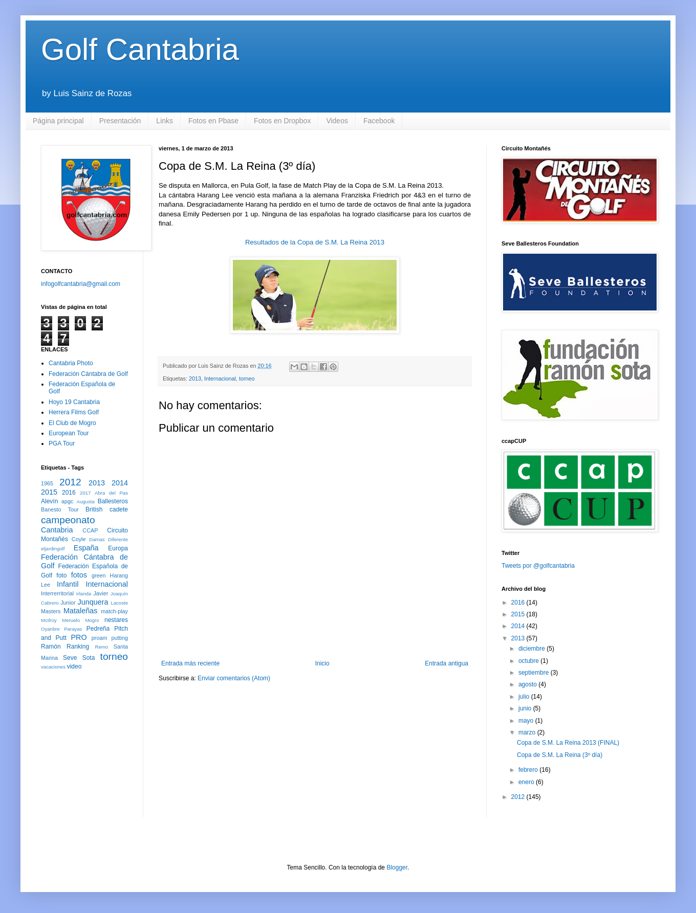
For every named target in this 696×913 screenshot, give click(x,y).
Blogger (396, 867)
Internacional (220, 378)
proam (99, 638)
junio (525, 708)
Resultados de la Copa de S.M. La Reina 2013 (314, 242)
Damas (96, 539)
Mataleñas (80, 611)
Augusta (86, 501)
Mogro (92, 620)
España (86, 548)
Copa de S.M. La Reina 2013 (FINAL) (568, 742)
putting (120, 638)
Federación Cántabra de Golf (88, 373)
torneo (247, 378)
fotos (79, 575)
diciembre (532, 648)
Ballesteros (113, 501)
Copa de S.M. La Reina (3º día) (559, 755)
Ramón (51, 646)
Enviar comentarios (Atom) (234, 678)
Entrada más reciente (190, 663)
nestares (116, 619)
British (93, 509)
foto (61, 575)
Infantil (67, 584)
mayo (526, 720)
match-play (114, 611)
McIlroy (49, 620)
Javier (100, 593)
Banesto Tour (60, 509)
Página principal (58, 121)
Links (164, 121)
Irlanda (83, 593)
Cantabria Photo (71, 363)
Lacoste (119, 603)
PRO (78, 637)
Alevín (49, 501)
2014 (120, 483)
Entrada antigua (446, 663)
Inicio (322, 663)
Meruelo (71, 620)
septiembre (534, 672)
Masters (50, 611)
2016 (69, 492)
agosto (528, 684)
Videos (337, 121)
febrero (528, 769)
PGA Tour (62, 443)
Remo (101, 647)
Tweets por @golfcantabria (538, 565)
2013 (195, 378)
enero (527, 782)
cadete (119, 509)
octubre (529, 660)
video (74, 666)
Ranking (78, 646)
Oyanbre (50, 629)
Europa (118, 548)
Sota (88, 657)
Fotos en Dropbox (282, 121)
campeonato (68, 520)
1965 (47, 483)
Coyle (79, 539)
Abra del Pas (111, 493)
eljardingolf (52, 548)
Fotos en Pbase (213, 121)
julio (524, 696)
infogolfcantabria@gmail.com (80, 283)
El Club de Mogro (72, 423)
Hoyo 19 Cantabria (74, 402)
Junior (67, 602)
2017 (85, 493)
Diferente (118, 539)
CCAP (90, 530)
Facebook (379, 121)
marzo (527, 732)
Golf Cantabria (140, 49)
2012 (70, 482)
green (99, 575)
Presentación (120, 121)
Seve (70, 657)
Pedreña (98, 628)
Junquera (93, 602)
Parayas (73, 629)
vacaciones (53, 667)
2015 (49, 492)
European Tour (69, 433)
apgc (67, 501)
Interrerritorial (57, 593)
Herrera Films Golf (74, 412)
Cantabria (57, 530)
